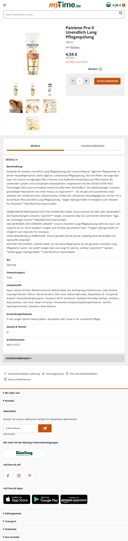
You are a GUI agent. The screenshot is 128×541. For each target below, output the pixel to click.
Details (35, 145)
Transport (9, 521)
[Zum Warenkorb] (115, 5)
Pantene (75, 47)
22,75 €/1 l (70, 58)
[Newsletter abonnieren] (45, 428)
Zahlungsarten (12, 513)
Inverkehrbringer (92, 145)
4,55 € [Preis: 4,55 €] (71, 54)
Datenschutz (9, 433)
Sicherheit (9, 529)
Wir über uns (11, 392)
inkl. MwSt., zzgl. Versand (77, 61)
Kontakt (8, 400)
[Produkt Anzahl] (79, 81)
